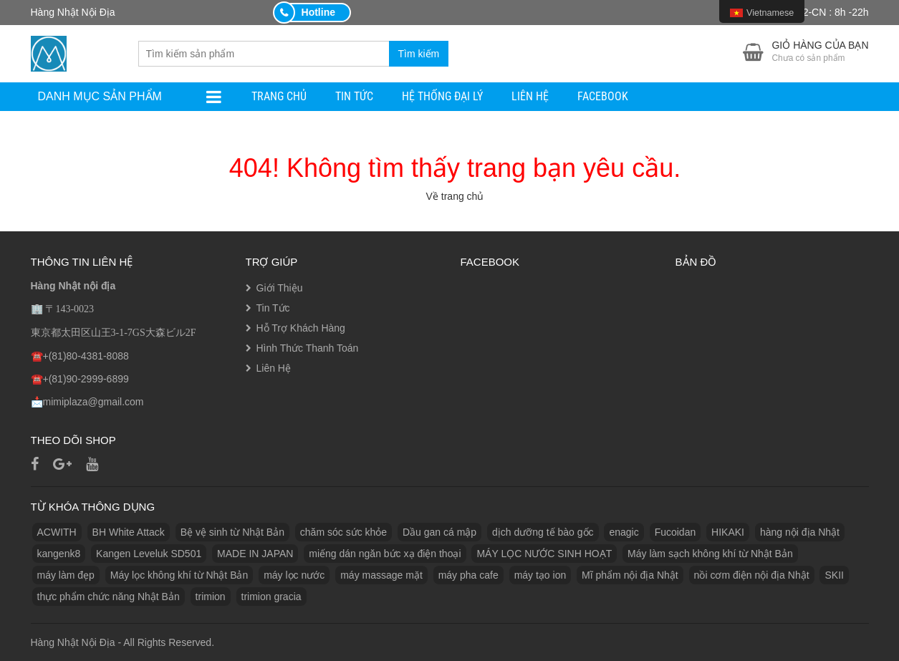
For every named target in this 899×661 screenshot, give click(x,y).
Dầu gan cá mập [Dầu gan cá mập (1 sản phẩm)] (439, 532)
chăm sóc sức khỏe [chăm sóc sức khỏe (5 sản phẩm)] (343, 532)
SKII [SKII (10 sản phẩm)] (834, 575)
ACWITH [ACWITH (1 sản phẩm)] (57, 532)
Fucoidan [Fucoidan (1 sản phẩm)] (675, 532)
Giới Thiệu (279, 288)
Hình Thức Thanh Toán (307, 348)
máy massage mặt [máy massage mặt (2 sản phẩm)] (381, 575)
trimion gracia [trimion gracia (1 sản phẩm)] (271, 596)
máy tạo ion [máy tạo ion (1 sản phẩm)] (540, 575)
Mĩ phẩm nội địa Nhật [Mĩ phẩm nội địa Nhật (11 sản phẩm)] (630, 575)
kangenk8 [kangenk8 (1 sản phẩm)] (59, 553)
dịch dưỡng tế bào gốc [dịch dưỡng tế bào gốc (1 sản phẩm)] (543, 532)
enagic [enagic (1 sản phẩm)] (623, 532)
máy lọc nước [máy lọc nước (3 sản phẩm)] (294, 575)
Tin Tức (354, 96)
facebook (602, 96)
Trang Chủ (279, 96)
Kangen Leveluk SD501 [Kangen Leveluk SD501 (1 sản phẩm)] (148, 553)
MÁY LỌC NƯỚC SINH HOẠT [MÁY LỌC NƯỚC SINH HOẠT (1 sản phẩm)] (544, 553)
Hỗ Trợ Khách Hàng (300, 328)
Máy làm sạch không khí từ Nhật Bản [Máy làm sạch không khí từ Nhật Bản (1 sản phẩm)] (710, 553)
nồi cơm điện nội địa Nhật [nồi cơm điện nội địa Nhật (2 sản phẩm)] (751, 575)
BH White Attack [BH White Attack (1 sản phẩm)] (128, 532)
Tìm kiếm (419, 53)
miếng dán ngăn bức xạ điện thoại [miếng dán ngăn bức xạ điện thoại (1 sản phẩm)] (385, 553)
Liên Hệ (530, 96)
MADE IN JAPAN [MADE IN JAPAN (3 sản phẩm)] (255, 553)
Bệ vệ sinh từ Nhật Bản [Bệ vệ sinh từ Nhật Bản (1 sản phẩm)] (232, 532)
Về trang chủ (455, 196)
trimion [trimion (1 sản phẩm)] (211, 596)
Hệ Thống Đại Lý (442, 96)
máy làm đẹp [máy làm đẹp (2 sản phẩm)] (66, 575)
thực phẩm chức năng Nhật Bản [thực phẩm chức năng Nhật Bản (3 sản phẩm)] (108, 596)
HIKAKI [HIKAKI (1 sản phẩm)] (727, 532)
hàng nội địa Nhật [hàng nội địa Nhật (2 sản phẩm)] (800, 532)
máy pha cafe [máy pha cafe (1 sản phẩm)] (468, 575)
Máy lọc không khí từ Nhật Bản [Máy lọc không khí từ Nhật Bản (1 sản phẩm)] (179, 575)
